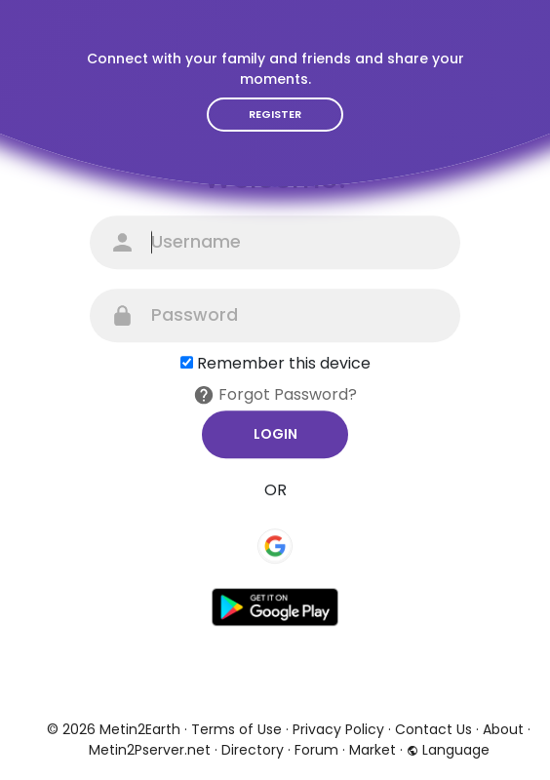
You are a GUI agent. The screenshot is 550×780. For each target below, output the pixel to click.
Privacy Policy (338, 729)
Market (372, 750)
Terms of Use (236, 729)
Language (448, 750)
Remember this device (284, 363)
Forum (316, 750)
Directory (252, 750)
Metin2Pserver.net (150, 750)
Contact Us (433, 729)
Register (275, 114)
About (503, 729)
